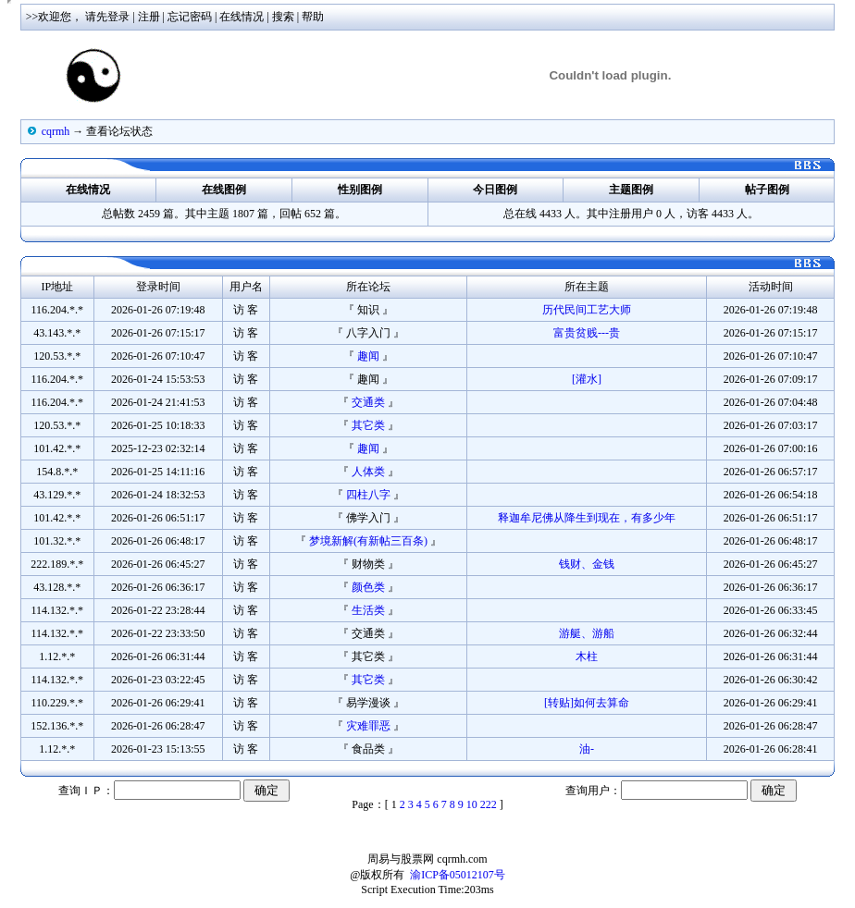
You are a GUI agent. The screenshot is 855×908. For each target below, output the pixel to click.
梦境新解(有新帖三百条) (368, 540)
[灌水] (586, 379)
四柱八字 (368, 494)
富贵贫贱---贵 (586, 332)
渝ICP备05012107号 (457, 874)
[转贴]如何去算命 (586, 702)
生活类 (368, 610)
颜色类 (368, 587)
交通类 (368, 402)
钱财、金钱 (586, 564)
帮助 (313, 16)
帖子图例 (767, 189)
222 (488, 804)
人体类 (368, 471)
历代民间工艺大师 (586, 309)
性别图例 (360, 189)
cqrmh (56, 131)
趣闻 (368, 356)
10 (471, 804)
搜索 (283, 16)
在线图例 (224, 189)
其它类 (368, 425)
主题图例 (631, 189)
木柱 (587, 656)
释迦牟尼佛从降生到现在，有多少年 (586, 517)
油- (586, 748)
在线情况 (241, 16)
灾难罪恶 (368, 725)
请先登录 (107, 16)
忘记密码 (189, 16)
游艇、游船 (586, 633)
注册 (149, 16)
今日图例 (495, 189)
